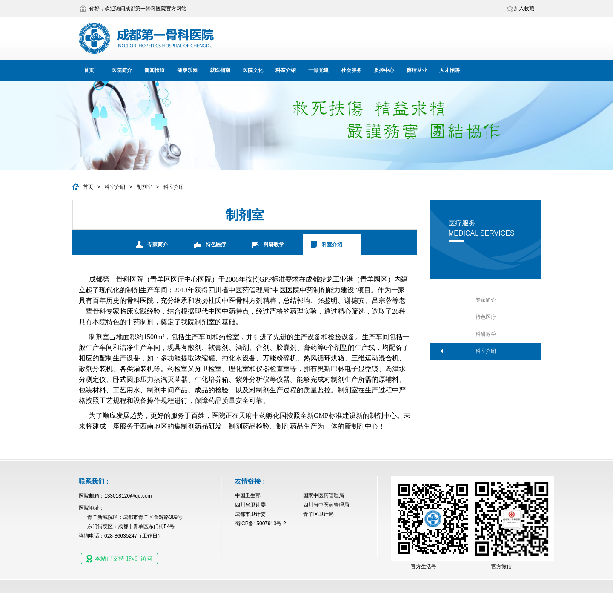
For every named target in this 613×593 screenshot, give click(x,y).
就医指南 (220, 70)
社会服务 (351, 70)
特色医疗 (216, 245)
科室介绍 (285, 70)
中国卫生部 (248, 495)
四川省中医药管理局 (326, 505)
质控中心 (384, 70)
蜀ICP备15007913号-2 (260, 524)
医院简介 (122, 70)
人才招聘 (449, 70)
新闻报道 (154, 70)
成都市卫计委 (250, 514)
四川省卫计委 (250, 505)
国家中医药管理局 (323, 495)
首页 (89, 70)
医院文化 (253, 70)
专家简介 (157, 245)
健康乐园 (187, 70)
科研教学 (274, 245)
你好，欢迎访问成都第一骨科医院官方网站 (137, 9)
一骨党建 (318, 70)
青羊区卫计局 (318, 514)
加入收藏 (524, 9)
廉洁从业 (417, 70)
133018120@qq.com (128, 496)
